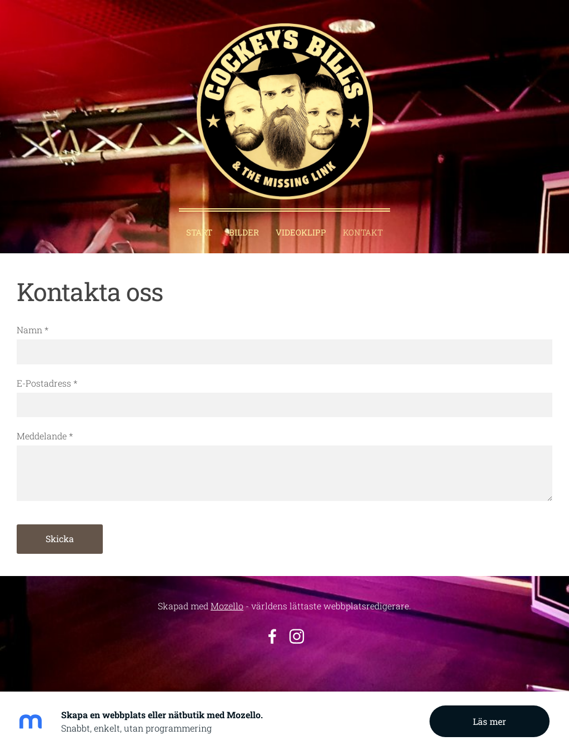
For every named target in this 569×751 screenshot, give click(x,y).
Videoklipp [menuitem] (301, 232)
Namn (32, 330)
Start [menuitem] (199, 232)
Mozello (227, 606)
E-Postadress (47, 383)
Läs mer (489, 721)
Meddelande (45, 436)
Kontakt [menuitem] (363, 232)
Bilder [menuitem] (244, 232)
